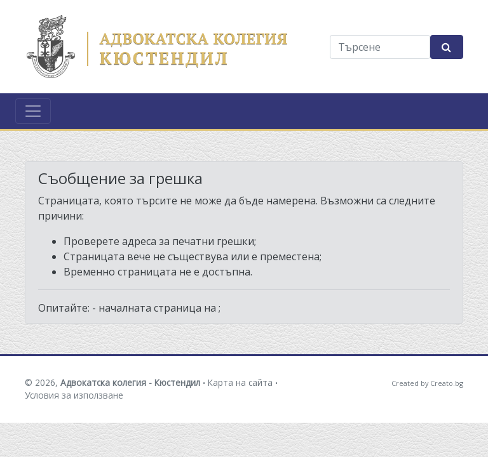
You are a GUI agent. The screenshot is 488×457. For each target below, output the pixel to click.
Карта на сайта (240, 382)
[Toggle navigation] (33, 111)
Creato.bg (446, 383)
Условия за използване (74, 395)
